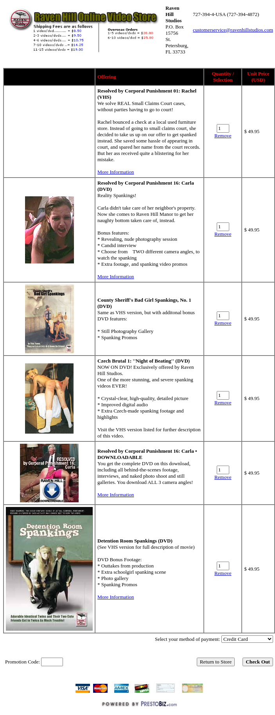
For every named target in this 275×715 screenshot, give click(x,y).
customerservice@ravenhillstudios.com (233, 30)
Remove (222, 136)
